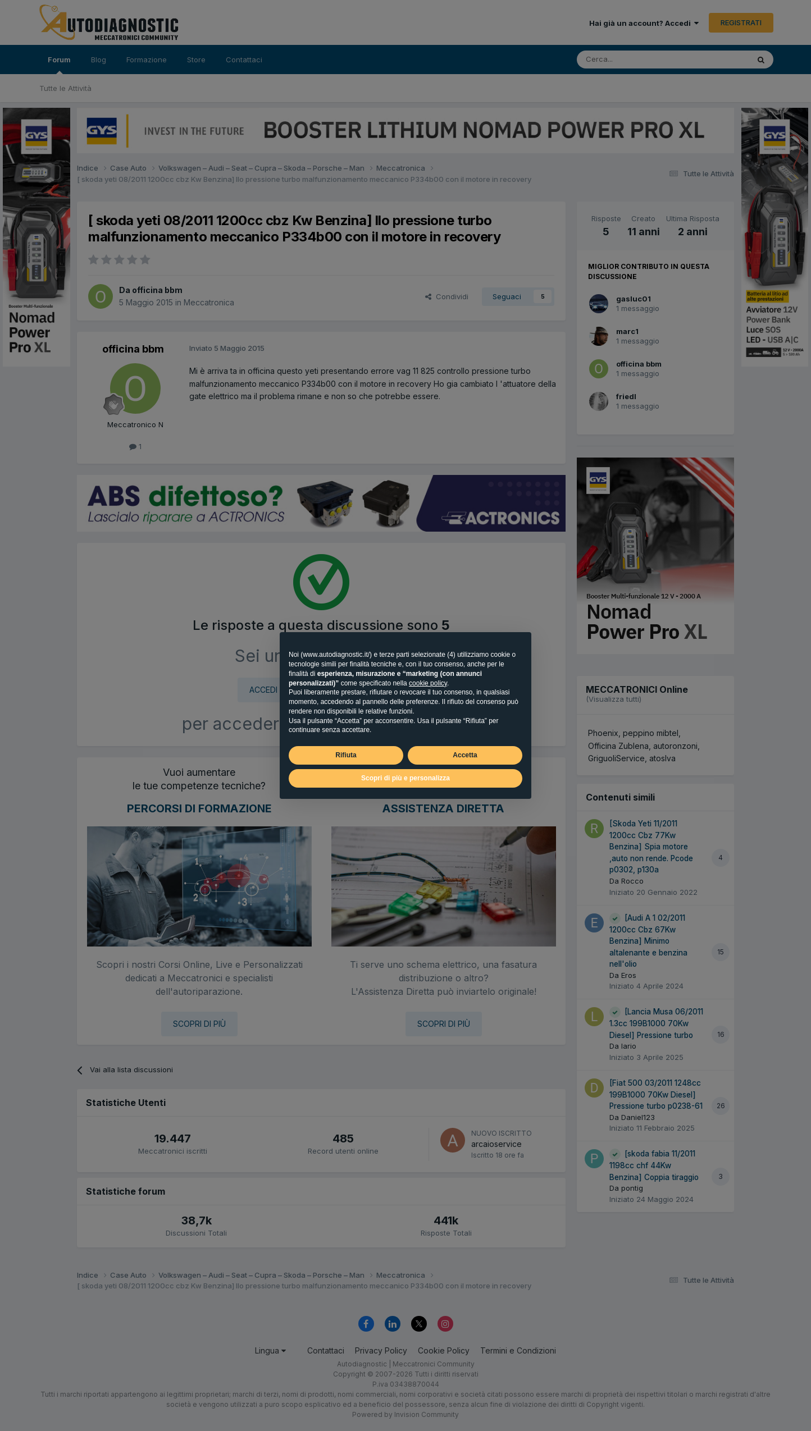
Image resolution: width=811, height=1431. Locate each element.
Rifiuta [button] (345, 755)
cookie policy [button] (428, 683)
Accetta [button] (465, 755)
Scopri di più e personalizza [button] (405, 778)
